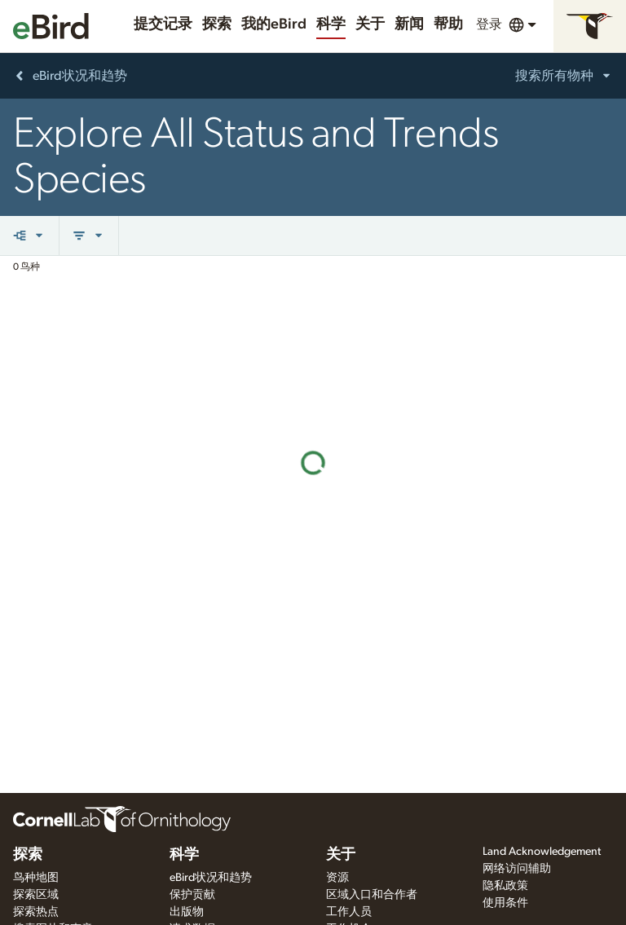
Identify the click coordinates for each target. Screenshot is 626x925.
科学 (331, 24)
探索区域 (36, 895)
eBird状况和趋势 (211, 877)
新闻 (409, 24)
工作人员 (349, 912)
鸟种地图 (36, 877)
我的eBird (273, 24)
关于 (370, 24)
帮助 (448, 24)
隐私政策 (505, 886)
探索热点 (36, 912)
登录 (489, 24)
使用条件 (505, 903)
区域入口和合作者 (371, 895)
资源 (337, 877)
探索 (216, 24)
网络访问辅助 (517, 868)
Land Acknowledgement (542, 851)
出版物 (187, 912)
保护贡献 (192, 895)
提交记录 (163, 24)
